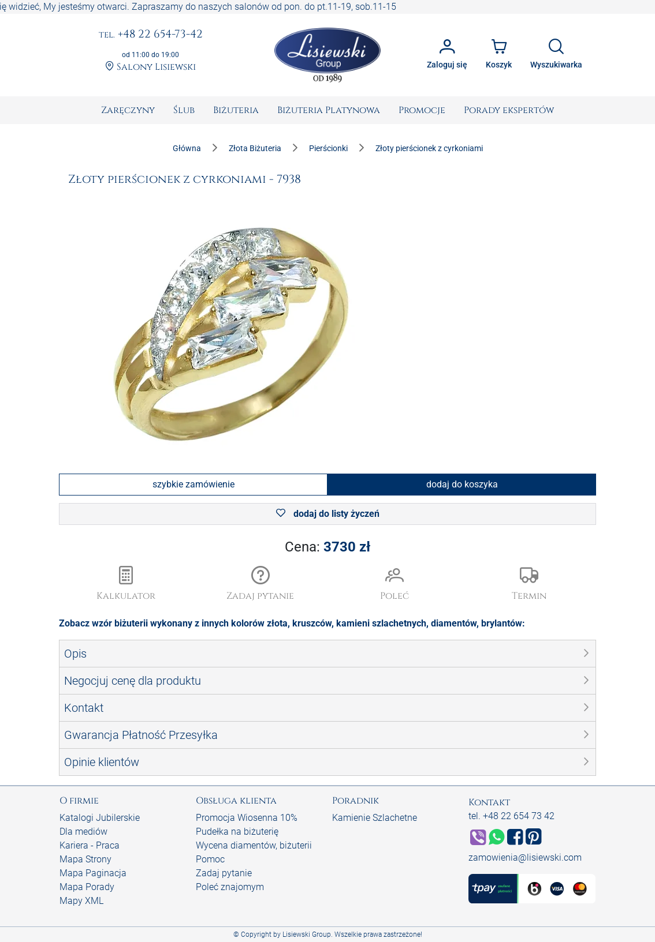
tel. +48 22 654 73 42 (511, 815)
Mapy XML (81, 900)
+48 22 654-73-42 (151, 34)
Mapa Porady (86, 886)
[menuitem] (128, 110)
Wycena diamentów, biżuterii (254, 845)
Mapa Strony (85, 859)
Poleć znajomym (230, 886)
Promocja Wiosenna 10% (246, 817)
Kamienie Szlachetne (374, 817)
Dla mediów (83, 831)
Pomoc (210, 859)
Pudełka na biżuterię (237, 831)
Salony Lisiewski (150, 67)
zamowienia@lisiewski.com (525, 857)
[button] (260, 584)
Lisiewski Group (306, 934)
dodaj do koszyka (462, 484)
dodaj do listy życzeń (327, 513)
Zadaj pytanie (224, 873)
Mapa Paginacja (92, 873)
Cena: (327, 547)
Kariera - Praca (89, 845)
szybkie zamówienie (193, 484)
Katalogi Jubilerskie (99, 817)
